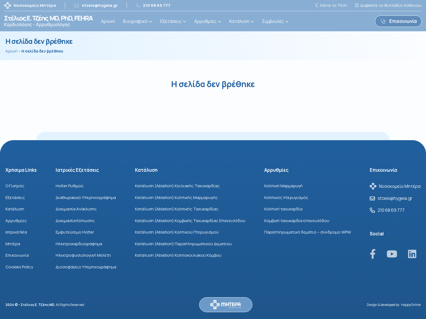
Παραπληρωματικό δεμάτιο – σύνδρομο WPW (307, 232)
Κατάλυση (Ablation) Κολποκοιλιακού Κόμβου (178, 255)
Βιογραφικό (135, 21)
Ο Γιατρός (14, 186)
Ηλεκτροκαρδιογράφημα (79, 244)
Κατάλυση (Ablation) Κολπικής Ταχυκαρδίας (176, 209)
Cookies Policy (19, 267)
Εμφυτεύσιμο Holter (75, 232)
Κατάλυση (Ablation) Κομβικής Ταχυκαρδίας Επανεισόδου (190, 220)
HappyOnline (411, 304)
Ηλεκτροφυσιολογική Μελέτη (83, 255)
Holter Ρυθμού (69, 186)
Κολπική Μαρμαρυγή (283, 186)
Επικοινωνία (17, 255)
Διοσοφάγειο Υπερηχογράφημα (86, 267)
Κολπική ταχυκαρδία (283, 209)
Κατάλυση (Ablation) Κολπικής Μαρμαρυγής (176, 197)
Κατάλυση (239, 21)
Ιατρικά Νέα (16, 232)
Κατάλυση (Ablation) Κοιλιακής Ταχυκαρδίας (177, 186)
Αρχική (108, 21)
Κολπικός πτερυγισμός (286, 197)
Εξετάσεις (170, 21)
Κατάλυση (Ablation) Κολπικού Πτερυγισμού (177, 232)
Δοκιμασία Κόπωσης (75, 220)
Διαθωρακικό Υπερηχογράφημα (86, 197)
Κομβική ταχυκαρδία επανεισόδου (296, 220)
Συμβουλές (273, 21)
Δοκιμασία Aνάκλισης (76, 209)
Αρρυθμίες (205, 21)
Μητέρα (12, 244)
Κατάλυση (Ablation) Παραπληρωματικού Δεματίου (183, 244)
